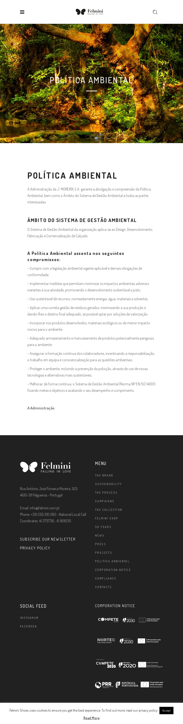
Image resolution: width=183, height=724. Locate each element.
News (100, 535)
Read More (91, 718)
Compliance (105, 578)
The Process (106, 492)
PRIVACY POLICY (35, 548)
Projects (103, 552)
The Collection (108, 510)
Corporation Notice (113, 570)
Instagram (29, 618)
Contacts (103, 587)
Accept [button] (166, 710)
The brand (104, 475)
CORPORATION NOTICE (115, 605)
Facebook (28, 626)
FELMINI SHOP (106, 518)
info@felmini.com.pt (45, 508)
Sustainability (108, 484)
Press (100, 544)
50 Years (103, 527)
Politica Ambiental (112, 561)
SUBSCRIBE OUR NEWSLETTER (48, 539)
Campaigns (105, 501)
